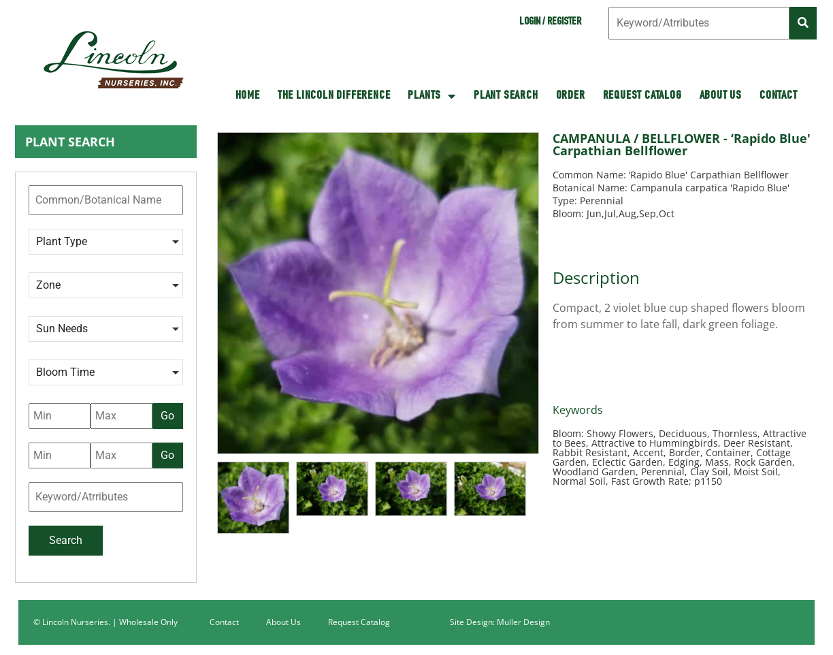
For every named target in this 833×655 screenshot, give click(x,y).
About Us (721, 96)
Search (65, 540)
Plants (432, 96)
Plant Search (506, 96)
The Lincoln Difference (334, 96)
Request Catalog (642, 96)
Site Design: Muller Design (500, 622)
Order (570, 96)
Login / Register (550, 22)
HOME (247, 96)
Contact (779, 96)
